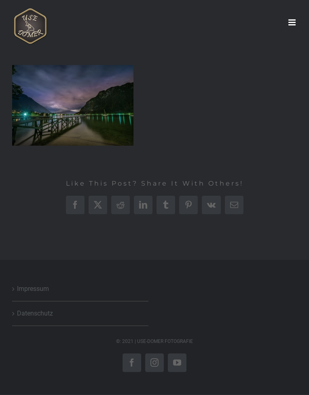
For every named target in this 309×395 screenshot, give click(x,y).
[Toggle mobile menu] (292, 22)
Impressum (33, 289)
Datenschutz (35, 313)
